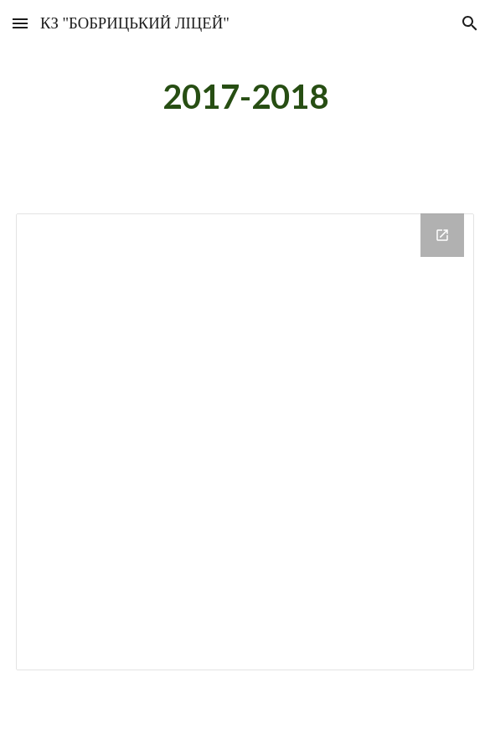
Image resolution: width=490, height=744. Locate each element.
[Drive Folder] (244, 441)
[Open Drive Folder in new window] (442, 235)
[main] (244, 96)
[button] (20, 23)
